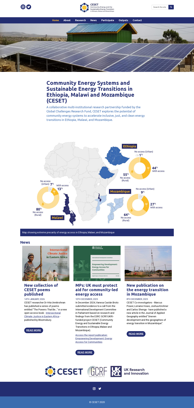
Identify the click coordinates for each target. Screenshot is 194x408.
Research (80, 20)
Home (55, 20)
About (67, 20)
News (93, 20)
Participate (107, 20)
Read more (33, 330)
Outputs (123, 20)
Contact (137, 20)
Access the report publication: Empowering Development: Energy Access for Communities (93, 338)
